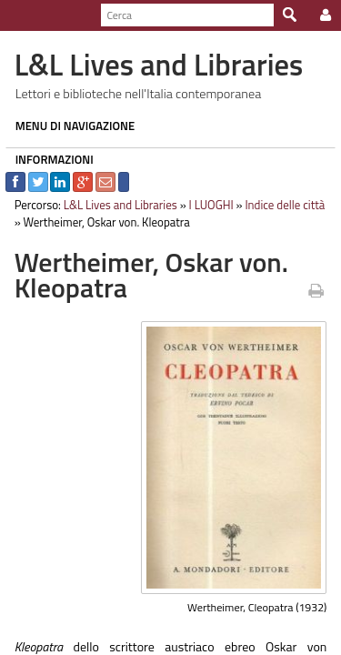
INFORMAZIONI (49, 159)
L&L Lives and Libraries (115, 205)
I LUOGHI (206, 205)
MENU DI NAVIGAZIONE (70, 125)
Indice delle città (280, 205)
